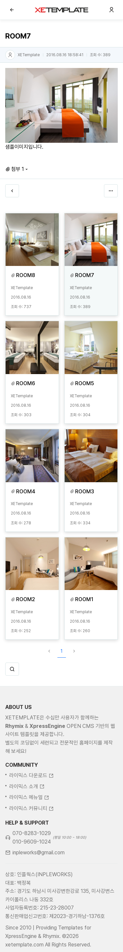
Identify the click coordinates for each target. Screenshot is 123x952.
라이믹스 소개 (27, 810)
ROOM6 (25, 383)
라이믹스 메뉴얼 (29, 821)
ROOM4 (25, 491)
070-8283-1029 (31, 857)
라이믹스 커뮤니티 (31, 832)
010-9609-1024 (31, 865)
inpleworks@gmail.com (38, 877)
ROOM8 (25, 275)
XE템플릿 (61, 9)
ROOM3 (84, 491)
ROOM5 (84, 383)
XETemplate (29, 55)
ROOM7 (84, 275)
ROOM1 (84, 599)
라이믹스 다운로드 (31, 799)
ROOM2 (25, 599)
